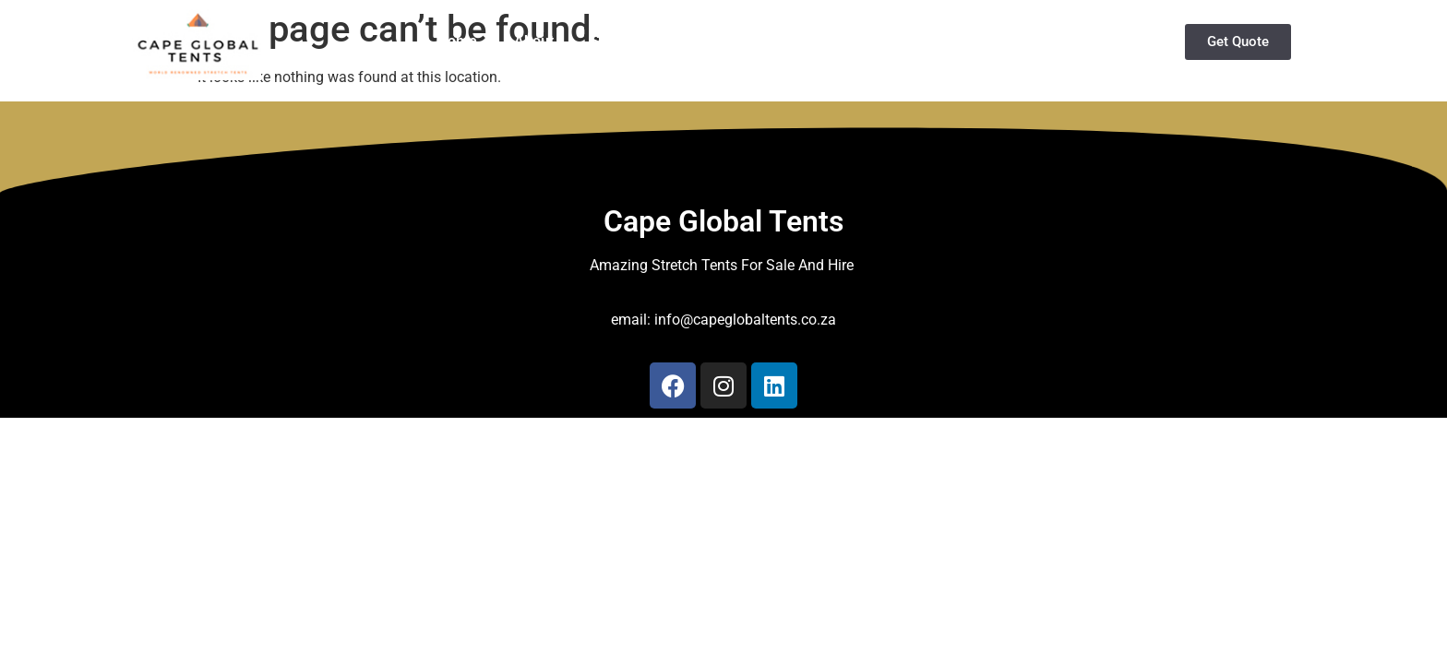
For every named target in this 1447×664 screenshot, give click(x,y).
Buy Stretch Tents (806, 41)
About (534, 41)
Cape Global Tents (723, 221)
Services (939, 41)
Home (457, 41)
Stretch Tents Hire (651, 41)
